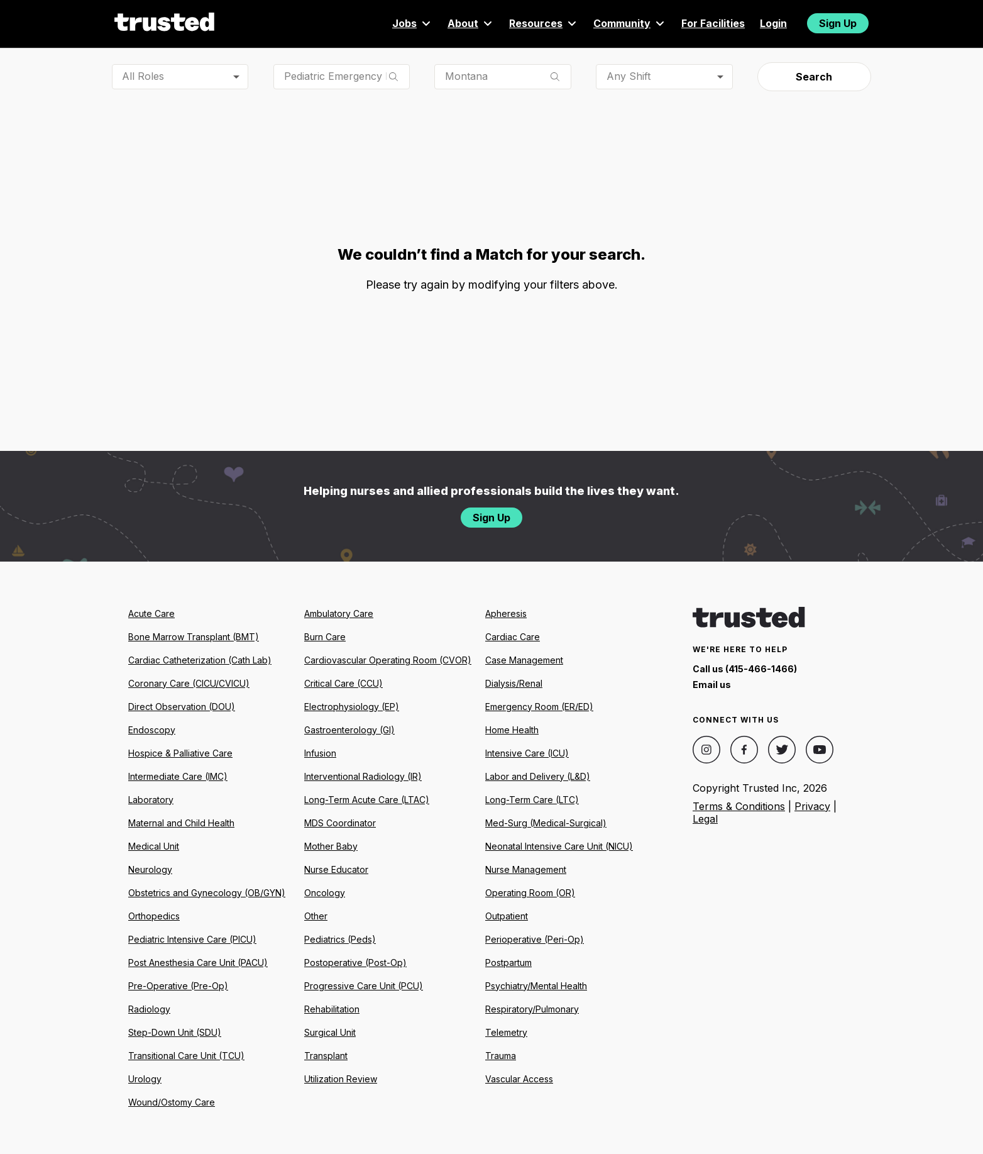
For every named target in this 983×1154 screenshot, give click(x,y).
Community (629, 23)
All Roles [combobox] (143, 76)
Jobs (412, 23)
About (471, 23)
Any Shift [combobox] (629, 76)
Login (773, 23)
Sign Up (838, 23)
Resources (543, 23)
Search (814, 76)
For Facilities (713, 23)
